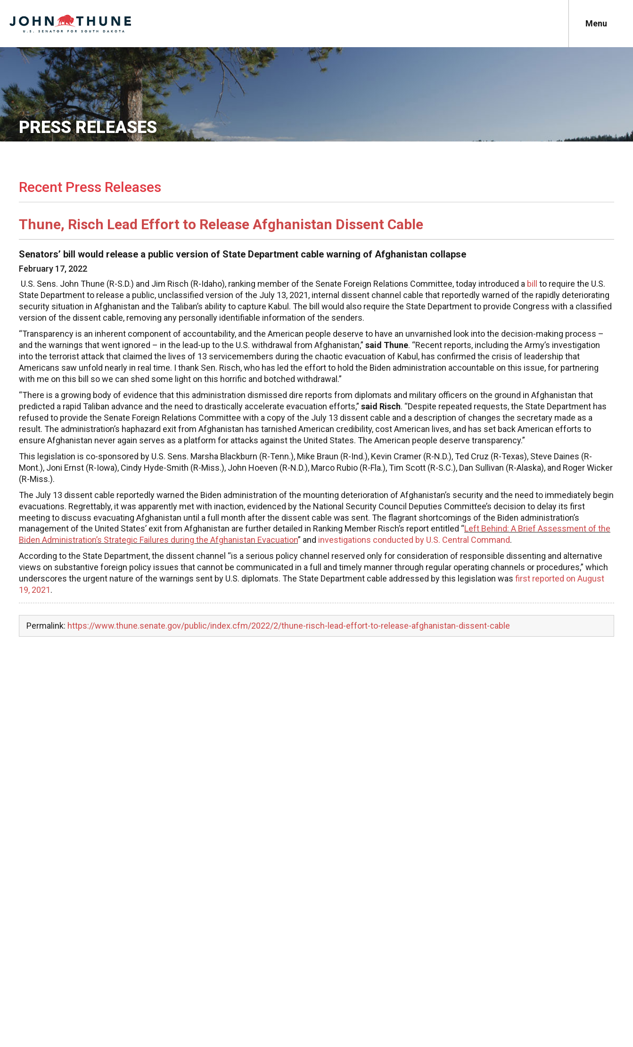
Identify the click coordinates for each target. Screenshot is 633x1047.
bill (532, 284)
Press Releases (88, 127)
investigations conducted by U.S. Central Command (414, 540)
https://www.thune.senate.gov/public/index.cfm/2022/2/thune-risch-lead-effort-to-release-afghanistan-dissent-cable (288, 626)
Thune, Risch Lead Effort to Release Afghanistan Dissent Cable (221, 224)
